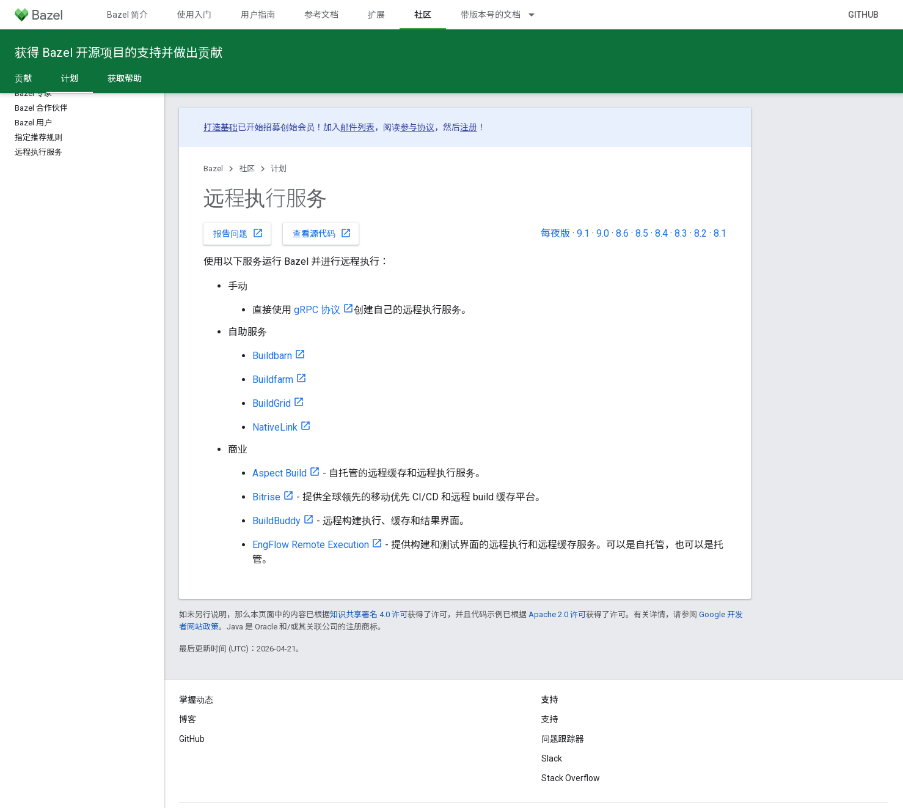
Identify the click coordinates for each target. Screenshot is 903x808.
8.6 (622, 233)
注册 (468, 127)
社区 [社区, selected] (422, 15)
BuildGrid (271, 403)
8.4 (661, 233)
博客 (187, 719)
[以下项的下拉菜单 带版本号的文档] (537, 14)
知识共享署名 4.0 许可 (369, 614)
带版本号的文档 (491, 15)
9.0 (602, 233)
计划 (279, 168)
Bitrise (266, 497)
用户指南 (258, 15)
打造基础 (220, 127)
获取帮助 (125, 78)
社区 (247, 168)
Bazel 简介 (127, 15)
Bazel (213, 168)
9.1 (583, 233)
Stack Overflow (570, 778)
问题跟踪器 (562, 739)
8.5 (641, 233)
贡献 (23, 78)
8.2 (700, 233)
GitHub (863, 15)
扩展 (376, 15)
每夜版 (555, 233)
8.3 (681, 233)
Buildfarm (272, 379)
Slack (551, 758)
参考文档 (321, 15)
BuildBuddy (276, 521)
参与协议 (417, 127)
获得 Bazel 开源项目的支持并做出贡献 (118, 52)
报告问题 (238, 233)
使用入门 (194, 15)
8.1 (720, 233)
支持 (549, 719)
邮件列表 (357, 127)
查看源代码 (322, 233)
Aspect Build (279, 473)
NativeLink (275, 427)
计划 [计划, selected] (69, 78)
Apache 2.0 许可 (557, 614)
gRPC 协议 (317, 310)
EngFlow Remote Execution (310, 544)
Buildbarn (272, 355)
